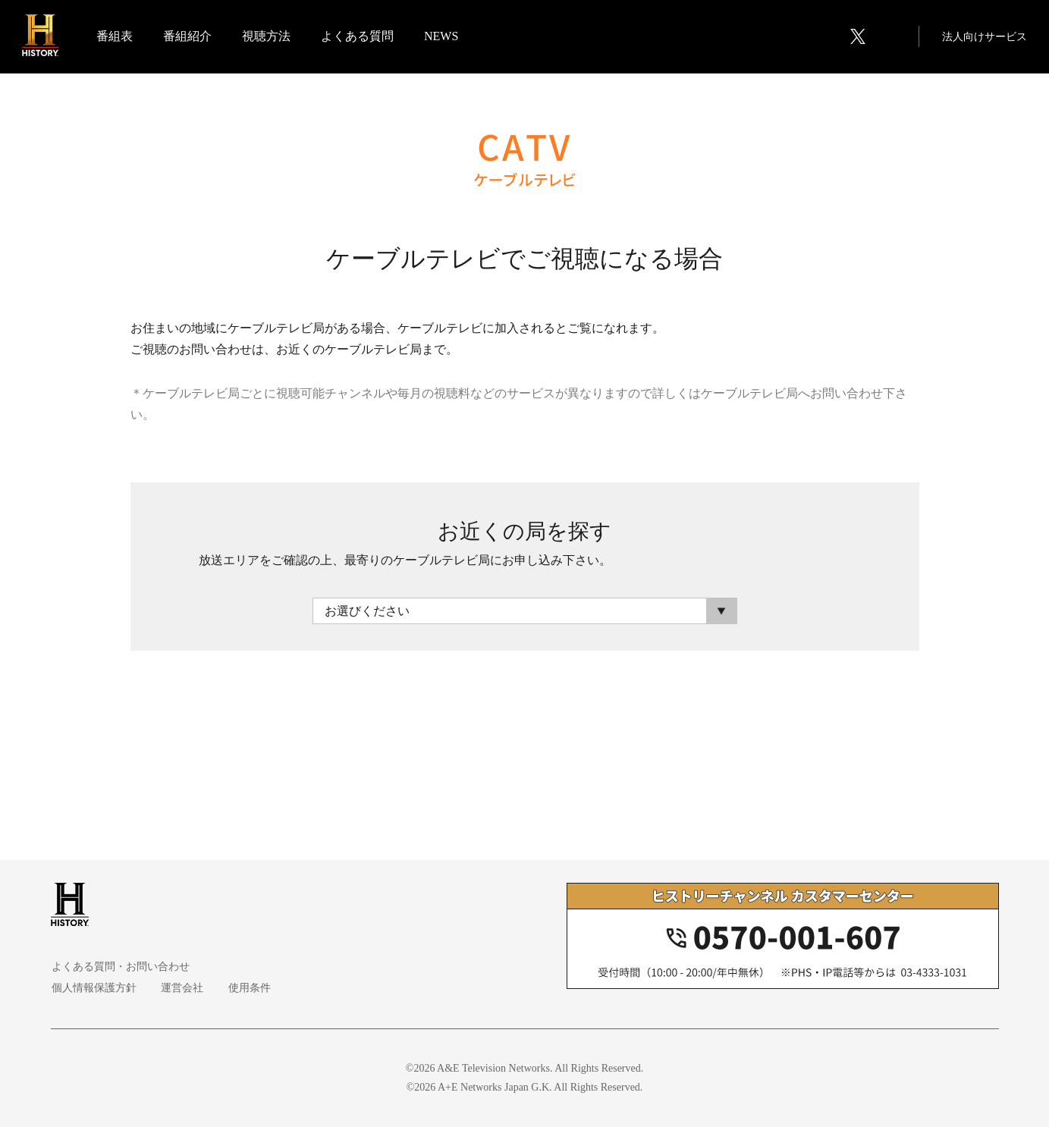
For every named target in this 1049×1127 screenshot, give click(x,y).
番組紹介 (188, 36)
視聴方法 (267, 36)
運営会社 (180, 988)
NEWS (442, 36)
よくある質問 (358, 36)
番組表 (115, 36)
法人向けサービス (983, 37)
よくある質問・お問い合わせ (120, 966)
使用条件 (245, 988)
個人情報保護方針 (93, 988)
